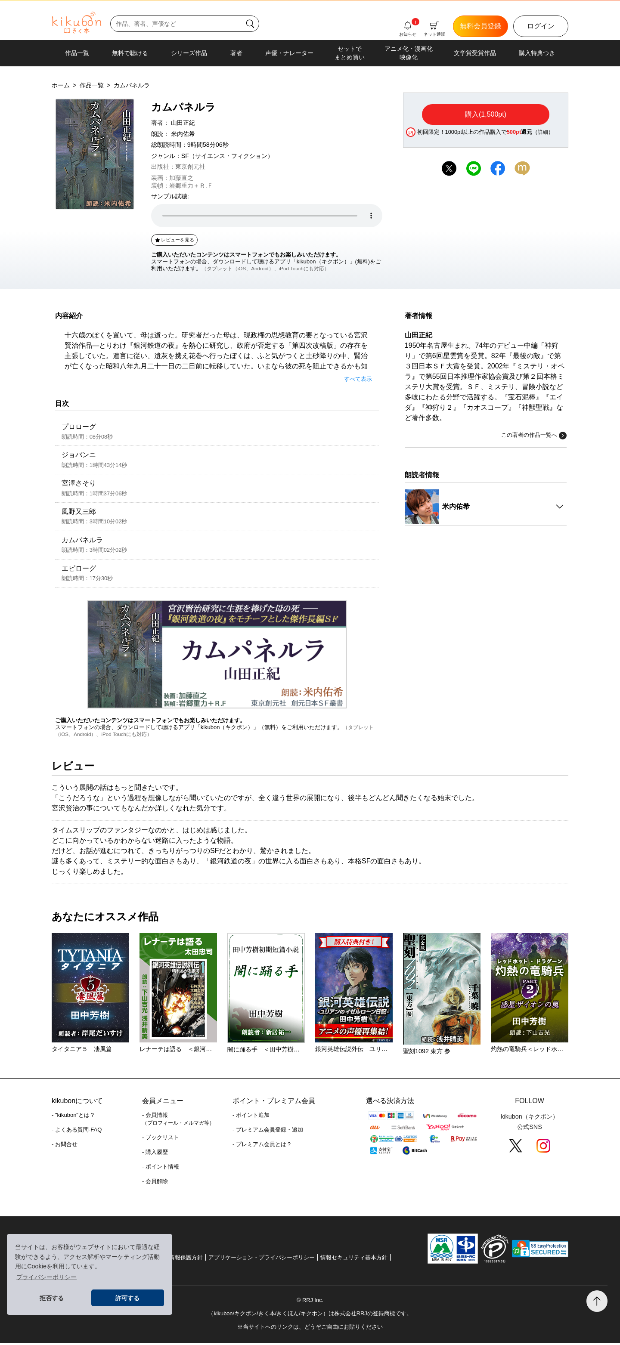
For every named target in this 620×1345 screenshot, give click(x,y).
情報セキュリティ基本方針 (354, 1259)
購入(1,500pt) (485, 114)
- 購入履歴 (155, 1154)
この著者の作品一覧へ (534, 435)
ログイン (541, 26)
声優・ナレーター (289, 52)
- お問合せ (65, 1146)
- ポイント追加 (251, 1117)
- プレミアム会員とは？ (262, 1146)
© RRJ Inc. (310, 1302)
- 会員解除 (155, 1183)
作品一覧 (77, 52)
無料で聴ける (130, 52)
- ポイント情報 (160, 1169)
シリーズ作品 (189, 52)
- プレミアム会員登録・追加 (267, 1132)
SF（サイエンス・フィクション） (227, 155)
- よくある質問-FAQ (77, 1132)
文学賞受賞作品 (475, 52)
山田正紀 (183, 122)
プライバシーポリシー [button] (46, 1277)
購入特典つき (537, 52)
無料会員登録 (480, 26)
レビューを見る (174, 239)
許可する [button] (127, 1298)
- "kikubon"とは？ (73, 1117)
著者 (236, 52)
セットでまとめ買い (350, 53)
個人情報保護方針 (180, 1259)
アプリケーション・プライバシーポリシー (261, 1259)
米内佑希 (183, 133)
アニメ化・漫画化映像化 (408, 53)
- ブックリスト (160, 1139)
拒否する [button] (52, 1298)
